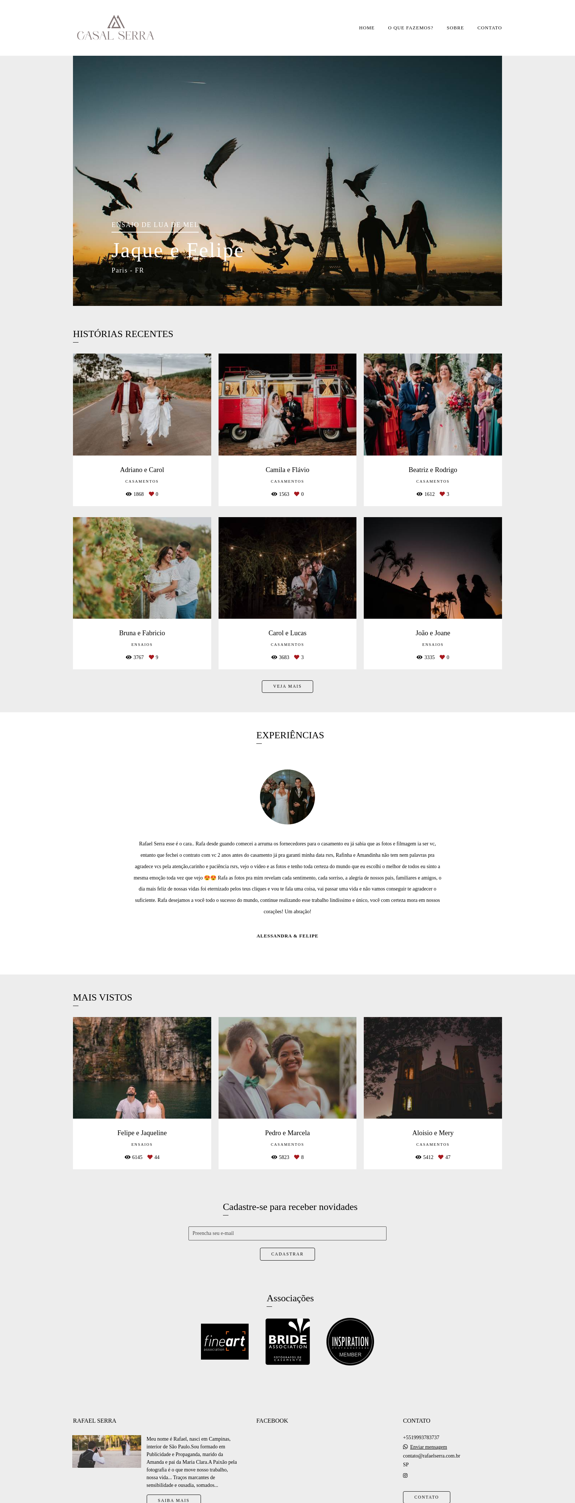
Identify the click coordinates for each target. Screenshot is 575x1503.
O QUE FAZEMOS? (410, 27)
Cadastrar (287, 1254)
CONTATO (489, 27)
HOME (367, 27)
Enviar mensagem (428, 1447)
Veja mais (287, 686)
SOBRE (455, 27)
